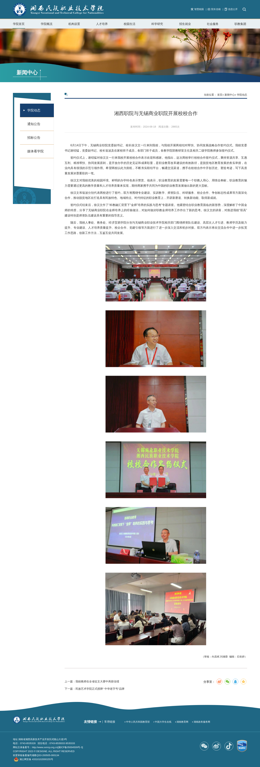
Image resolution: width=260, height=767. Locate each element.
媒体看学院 (35, 151)
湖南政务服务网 (202, 721)
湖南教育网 (182, 721)
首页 (219, 94)
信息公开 (231, 9)
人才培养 (102, 23)
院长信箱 (214, 9)
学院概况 (46, 25)
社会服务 (213, 25)
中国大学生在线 (163, 721)
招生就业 (185, 25)
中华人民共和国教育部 (138, 721)
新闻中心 (230, 94)
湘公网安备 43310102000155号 (36, 759)
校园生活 (129, 25)
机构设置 (74, 25)
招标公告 (33, 137)
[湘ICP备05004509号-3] (70, 747)
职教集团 (240, 23)
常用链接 (109, 721)
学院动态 (33, 110)
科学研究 (157, 23)
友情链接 (90, 722)
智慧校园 (197, 9)
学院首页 (19, 23)
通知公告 (33, 124)
